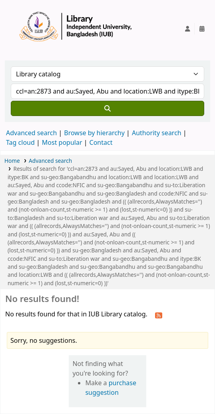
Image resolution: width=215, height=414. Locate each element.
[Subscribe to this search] (158, 314)
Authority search (156, 132)
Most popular (62, 142)
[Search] (107, 108)
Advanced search (31, 132)
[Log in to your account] (187, 28)
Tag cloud (20, 142)
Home (12, 160)
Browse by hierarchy (94, 132)
